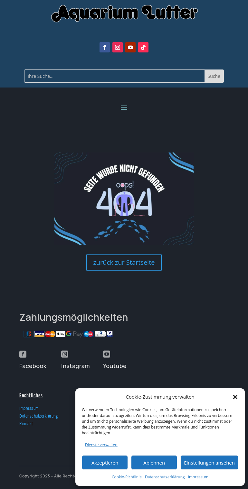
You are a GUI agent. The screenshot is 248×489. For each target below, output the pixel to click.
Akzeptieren (104, 462)
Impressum (198, 477)
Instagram (75, 366)
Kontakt (26, 424)
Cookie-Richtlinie (127, 477)
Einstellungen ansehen (209, 462)
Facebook (32, 366)
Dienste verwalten (101, 444)
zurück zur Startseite (124, 262)
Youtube (115, 366)
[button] (235, 397)
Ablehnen (154, 462)
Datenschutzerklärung (165, 477)
